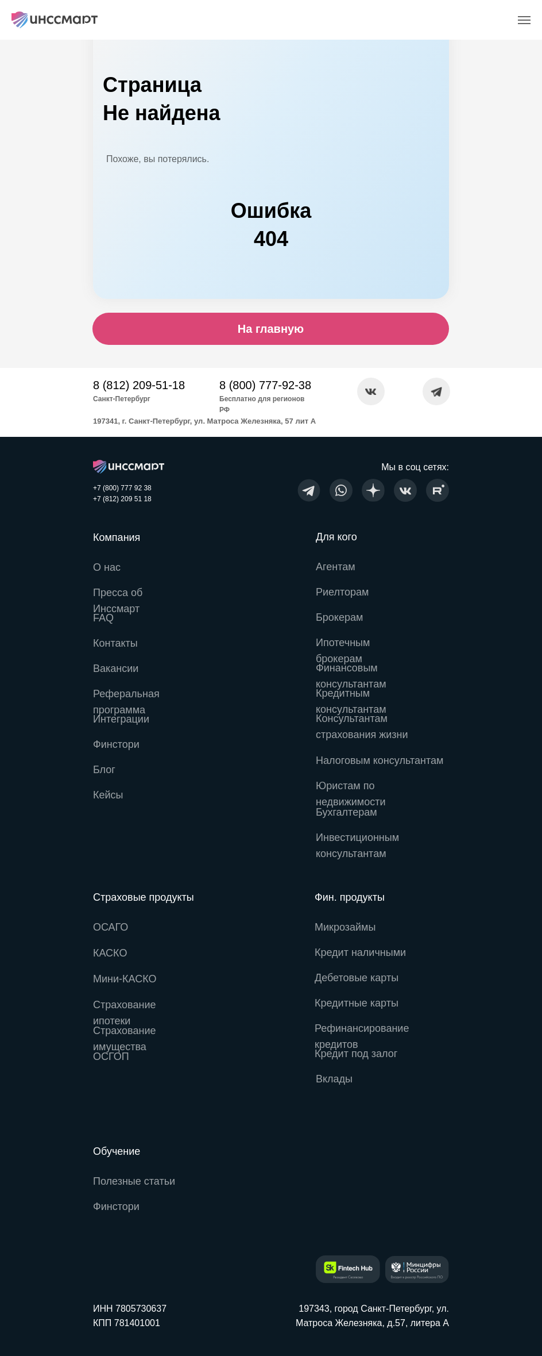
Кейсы (108, 795)
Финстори (116, 1206)
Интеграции (121, 719)
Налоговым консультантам (379, 760)
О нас (107, 567)
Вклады (334, 1079)
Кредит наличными (360, 952)
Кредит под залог (356, 1053)
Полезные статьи (134, 1181)
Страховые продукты (143, 897)
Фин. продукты (350, 897)
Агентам (335, 567)
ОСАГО (110, 927)
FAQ (103, 618)
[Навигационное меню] (524, 20)
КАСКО (110, 953)
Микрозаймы (345, 927)
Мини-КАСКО (124, 979)
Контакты (115, 643)
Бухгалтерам (346, 812)
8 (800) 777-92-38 (265, 385)
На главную (271, 328)
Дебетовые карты (356, 978)
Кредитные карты (356, 1003)
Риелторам (342, 592)
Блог (104, 769)
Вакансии (115, 668)
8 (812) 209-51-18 (139, 385)
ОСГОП (111, 1056)
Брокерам (339, 617)
